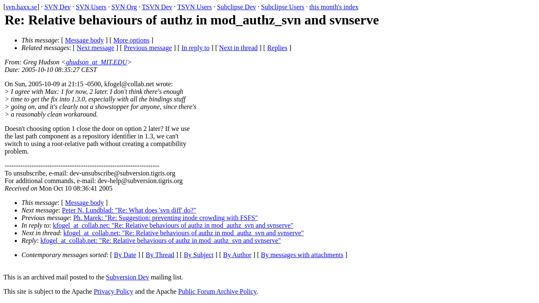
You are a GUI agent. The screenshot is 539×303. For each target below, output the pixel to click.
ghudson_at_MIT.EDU (96, 62)
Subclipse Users (282, 7)
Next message (95, 47)
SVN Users (91, 7)
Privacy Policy (113, 291)
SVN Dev (57, 7)
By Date (125, 254)
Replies (277, 47)
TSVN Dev (157, 7)
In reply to (195, 47)
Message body (84, 40)
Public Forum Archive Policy (217, 291)
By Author (237, 254)
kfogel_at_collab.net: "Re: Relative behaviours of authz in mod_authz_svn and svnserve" (173, 225)
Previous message (148, 47)
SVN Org (124, 7)
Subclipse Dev (236, 7)
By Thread (160, 254)
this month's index (334, 7)
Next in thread (238, 47)
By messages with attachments (302, 254)
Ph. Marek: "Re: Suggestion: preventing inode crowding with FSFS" (165, 217)
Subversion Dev (127, 277)
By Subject (198, 254)
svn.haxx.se (21, 7)
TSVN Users (194, 7)
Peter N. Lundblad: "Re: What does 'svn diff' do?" (129, 210)
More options (131, 40)
